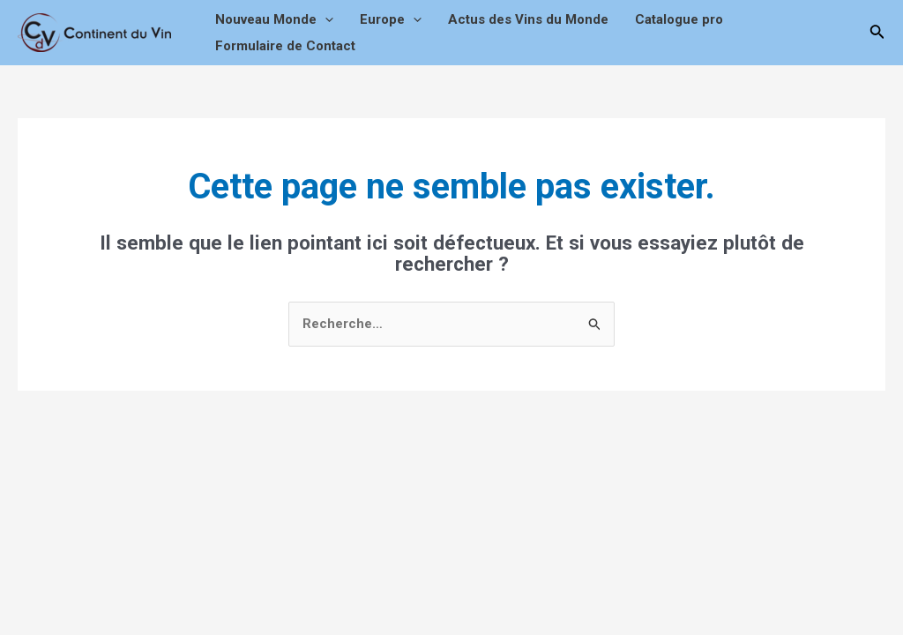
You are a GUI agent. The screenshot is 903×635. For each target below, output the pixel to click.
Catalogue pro (679, 19)
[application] (325, 19)
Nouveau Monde (274, 19)
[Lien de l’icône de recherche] (877, 33)
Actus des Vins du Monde (528, 19)
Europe (391, 19)
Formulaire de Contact (285, 46)
